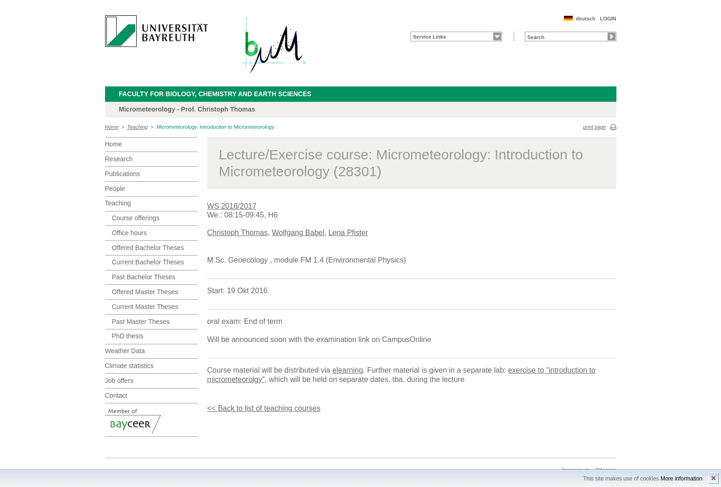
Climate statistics (129, 365)
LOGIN (608, 18)
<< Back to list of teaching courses (264, 408)
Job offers (119, 380)
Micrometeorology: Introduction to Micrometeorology (215, 127)
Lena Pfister (348, 233)
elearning (347, 370)
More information (681, 478)
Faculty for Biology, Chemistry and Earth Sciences (215, 94)
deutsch (585, 18)
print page (594, 127)
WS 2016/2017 (232, 206)
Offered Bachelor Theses (148, 247)
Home (112, 127)
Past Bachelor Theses (144, 277)
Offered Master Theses (145, 292)
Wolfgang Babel (298, 233)
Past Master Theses (141, 321)
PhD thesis (128, 336)
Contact (116, 395)
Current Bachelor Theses (148, 262)
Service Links (429, 36)
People (115, 188)
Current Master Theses (145, 306)
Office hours (129, 233)
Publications (122, 174)
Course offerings (135, 218)
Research (119, 159)
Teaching (137, 127)
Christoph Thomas (237, 233)
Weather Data (125, 351)
